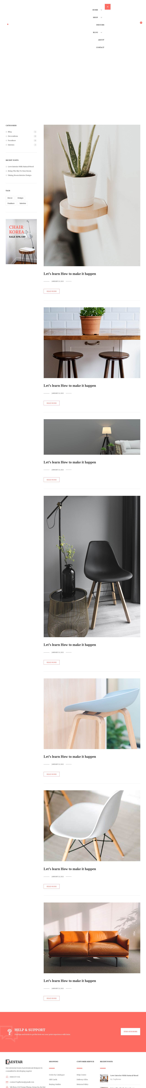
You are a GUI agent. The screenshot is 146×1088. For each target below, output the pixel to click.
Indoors (99, 34)
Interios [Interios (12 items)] (23, 203)
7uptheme (117, 1079)
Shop (97, 22)
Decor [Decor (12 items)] (10, 198)
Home (97, 11)
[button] (128, 1032)
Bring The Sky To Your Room (19, 171)
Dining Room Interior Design (19, 175)
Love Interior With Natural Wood (21, 167)
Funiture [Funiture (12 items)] (11, 203)
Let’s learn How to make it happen (74, 273)
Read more (52, 291)
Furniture (12, 140)
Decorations (13, 136)
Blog (97, 44)
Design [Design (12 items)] (20, 198)
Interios (11, 145)
